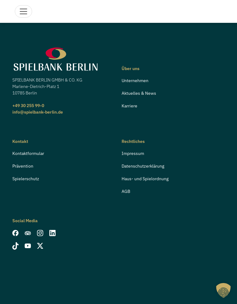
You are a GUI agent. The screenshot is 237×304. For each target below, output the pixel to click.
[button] (223, 290)
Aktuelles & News (139, 93)
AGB (126, 191)
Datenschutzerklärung (143, 166)
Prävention (22, 166)
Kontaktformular (28, 153)
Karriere (129, 106)
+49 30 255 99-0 (28, 105)
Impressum (133, 153)
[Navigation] (23, 11)
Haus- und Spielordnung (145, 178)
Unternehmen (135, 80)
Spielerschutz (25, 178)
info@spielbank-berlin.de (37, 112)
